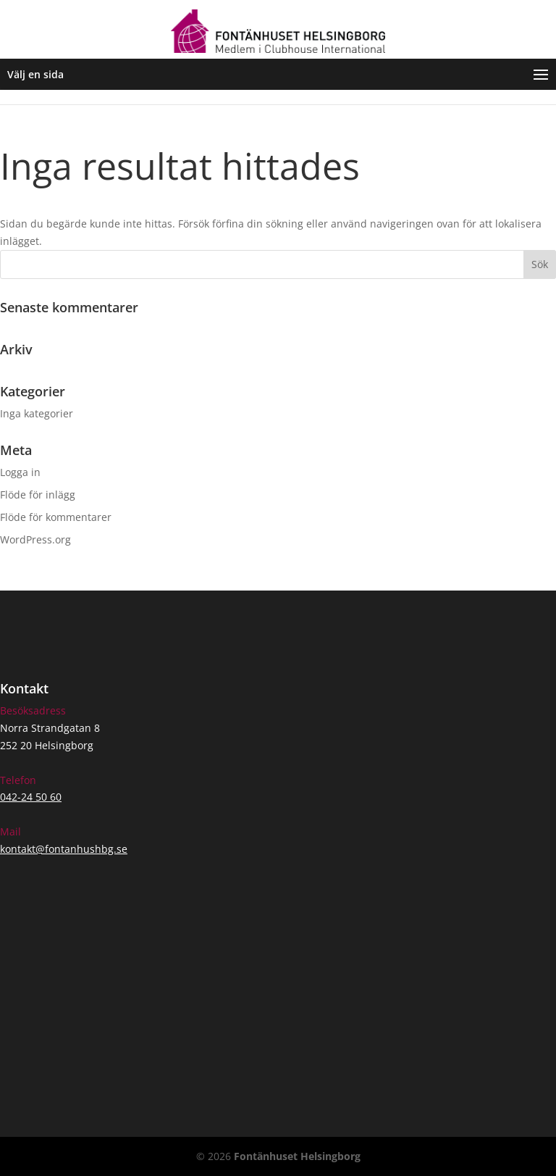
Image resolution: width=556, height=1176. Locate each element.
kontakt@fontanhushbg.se (63, 849)
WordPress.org (35, 539)
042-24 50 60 (31, 797)
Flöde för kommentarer (55, 517)
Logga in (20, 472)
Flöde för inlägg (37, 494)
